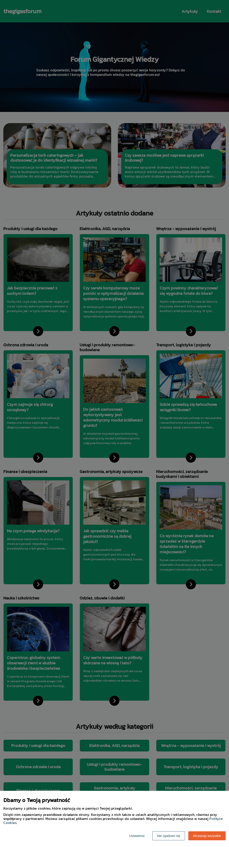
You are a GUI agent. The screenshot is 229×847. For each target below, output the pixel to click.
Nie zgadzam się (168, 836)
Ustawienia (136, 836)
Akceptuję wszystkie (207, 836)
